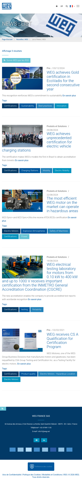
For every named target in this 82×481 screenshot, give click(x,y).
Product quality (28, 374)
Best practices (45, 106)
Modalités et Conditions (52, 475)
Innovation (61, 106)
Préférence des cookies (43, 467)
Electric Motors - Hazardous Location (57, 374)
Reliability (36, 309)
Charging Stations (29, 170)
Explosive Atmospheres (34, 231)
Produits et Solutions (57, 126)
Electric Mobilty (62, 170)
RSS (65, 475)
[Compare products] (62, 6)
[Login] (57, 6)
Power (24, 236)
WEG (6, 6)
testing (24, 309)
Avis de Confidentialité (11, 475)
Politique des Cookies (32, 475)
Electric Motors (11, 231)
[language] (72, 6)
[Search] (67, 6)
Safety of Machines (59, 231)
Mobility (46, 170)
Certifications (10, 106)
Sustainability (27, 106)
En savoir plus (69, 95)
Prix (48, 68)
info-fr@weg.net (44, 431)
